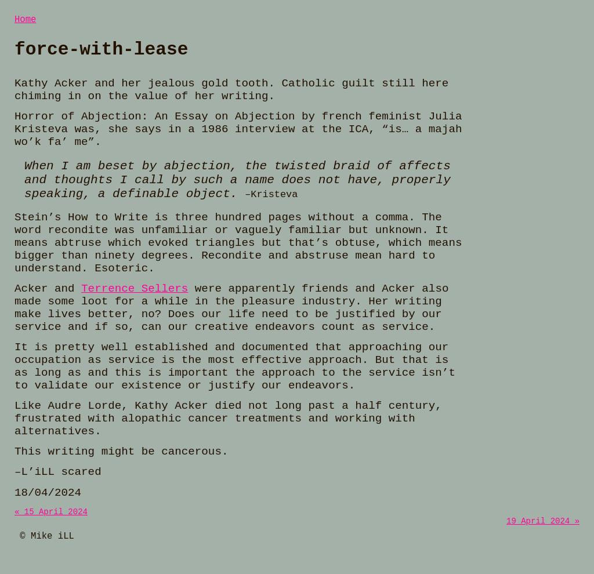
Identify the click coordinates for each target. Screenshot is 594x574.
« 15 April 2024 (51, 519)
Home (25, 20)
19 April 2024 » (542, 530)
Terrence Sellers (134, 295)
